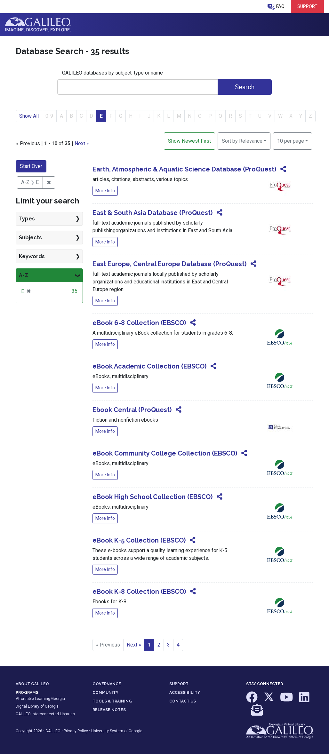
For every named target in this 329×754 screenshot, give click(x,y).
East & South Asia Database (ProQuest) (152, 213)
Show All (29, 116)
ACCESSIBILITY (184, 692)
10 (290, 140)
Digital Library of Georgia (37, 706)
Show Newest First (189, 141)
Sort (242, 141)
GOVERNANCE (106, 684)
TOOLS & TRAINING (112, 701)
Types (27, 219)
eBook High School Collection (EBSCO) (152, 497)
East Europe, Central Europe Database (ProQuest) (169, 264)
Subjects (30, 237)
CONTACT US (182, 701)
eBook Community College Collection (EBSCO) (164, 453)
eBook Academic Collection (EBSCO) (149, 366)
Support (307, 6)
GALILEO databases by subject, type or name (112, 73)
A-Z (23, 275)
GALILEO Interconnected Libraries (45, 714)
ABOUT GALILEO (32, 684)
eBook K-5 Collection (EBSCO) (139, 540)
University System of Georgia (116, 731)
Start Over (31, 166)
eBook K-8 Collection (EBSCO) (139, 591)
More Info (105, 190)
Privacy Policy (76, 731)
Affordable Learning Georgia (40, 698)
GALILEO (52, 731)
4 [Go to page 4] (178, 645)
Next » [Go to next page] (134, 645)
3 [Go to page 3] (168, 645)
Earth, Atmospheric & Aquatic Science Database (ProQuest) (184, 169)
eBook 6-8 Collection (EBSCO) (139, 323)
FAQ (276, 7)
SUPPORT (179, 684)
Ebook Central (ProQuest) (132, 410)
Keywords (32, 256)
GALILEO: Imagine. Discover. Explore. (38, 24)
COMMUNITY (105, 692)
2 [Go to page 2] (158, 645)
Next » (82, 143)
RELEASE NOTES (109, 710)
